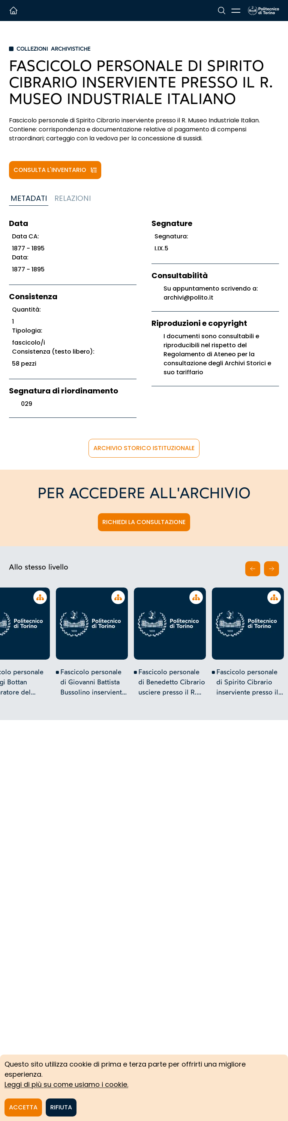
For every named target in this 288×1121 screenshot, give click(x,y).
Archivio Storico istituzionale (144, 448)
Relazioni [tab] (72, 198)
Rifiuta (61, 1107)
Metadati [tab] (28, 198)
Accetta (23, 1107)
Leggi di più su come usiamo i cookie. (66, 1084)
